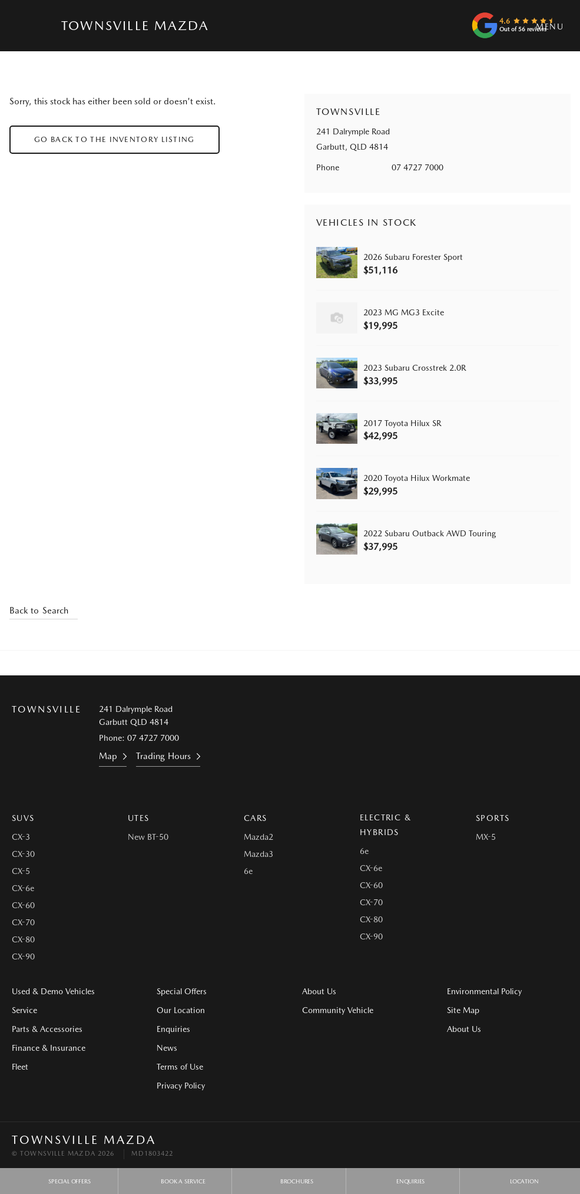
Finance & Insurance (48, 1048)
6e (248, 871)
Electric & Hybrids (385, 825)
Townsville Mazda (134, 25)
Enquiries (173, 1029)
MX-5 (486, 837)
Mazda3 (258, 854)
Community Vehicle (337, 1010)
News (167, 1048)
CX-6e (23, 888)
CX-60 (23, 905)
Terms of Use (180, 1066)
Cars (255, 818)
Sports (492, 818)
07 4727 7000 (417, 167)
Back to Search (38, 610)
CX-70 (23, 922)
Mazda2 (258, 837)
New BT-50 (148, 837)
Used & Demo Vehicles (53, 991)
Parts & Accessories (47, 1029)
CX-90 (23, 956)
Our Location (181, 1010)
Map (108, 756)
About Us (319, 991)
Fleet (20, 1066)
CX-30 (23, 854)
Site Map (463, 1010)
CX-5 (21, 871)
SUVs (23, 818)
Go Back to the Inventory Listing (114, 139)
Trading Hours (163, 756)
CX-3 (21, 837)
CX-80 (23, 939)
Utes (139, 818)
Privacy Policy (181, 1085)
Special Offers (182, 991)
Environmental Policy (484, 991)
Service (24, 1010)
